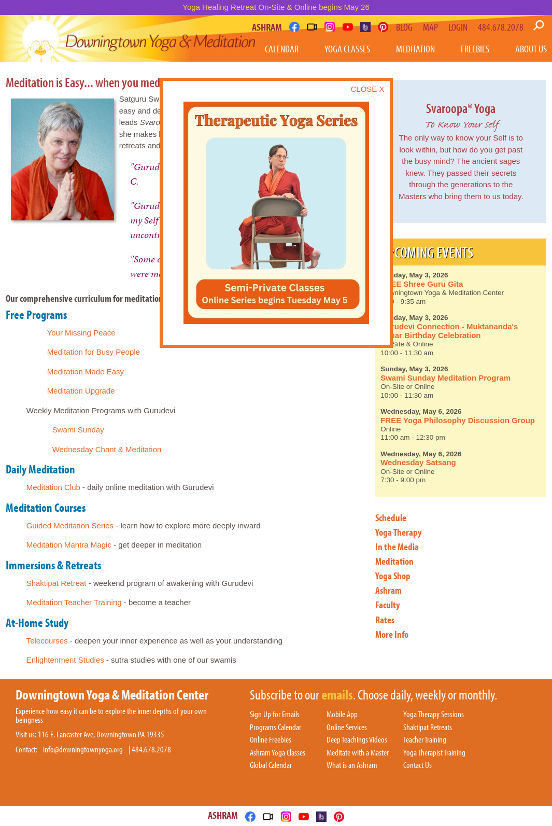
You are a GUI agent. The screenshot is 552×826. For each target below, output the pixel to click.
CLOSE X (367, 89)
